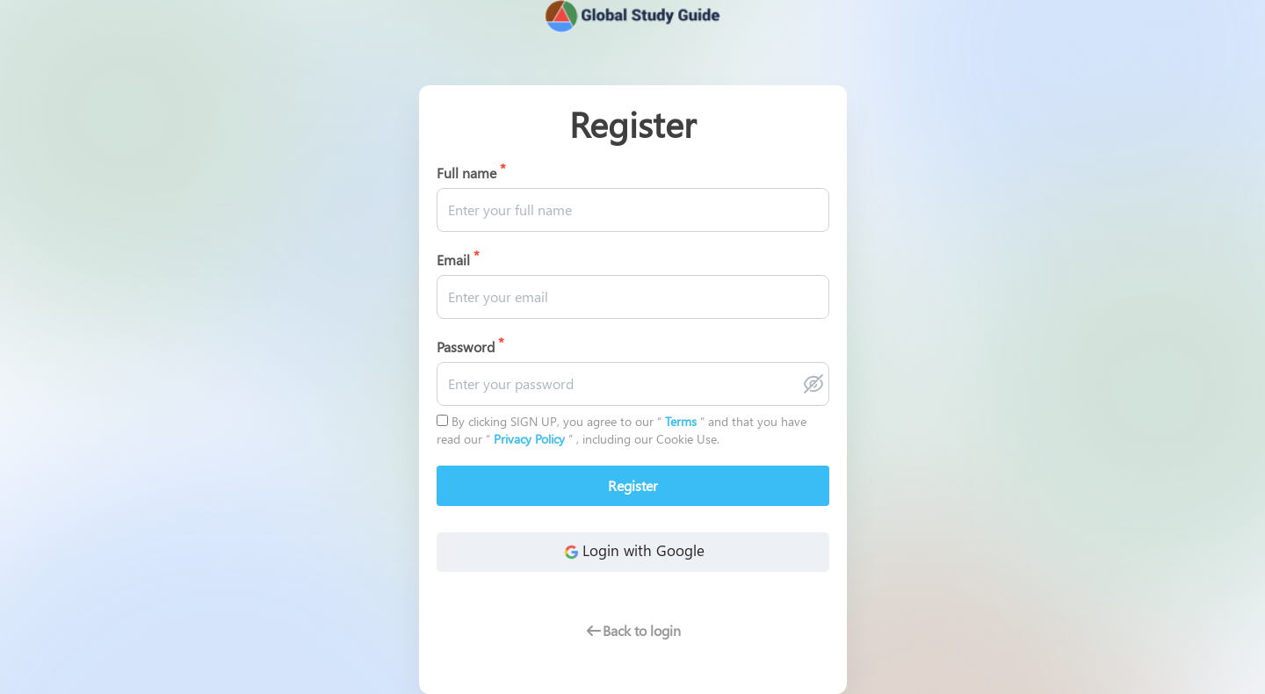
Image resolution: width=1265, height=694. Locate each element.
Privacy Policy (531, 438)
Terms (682, 421)
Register (633, 485)
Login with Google (632, 551)
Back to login (633, 630)
